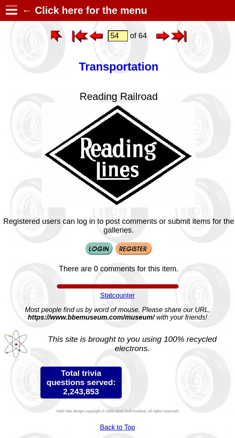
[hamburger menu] (11, 10)
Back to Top (117, 427)
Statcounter (117, 295)
